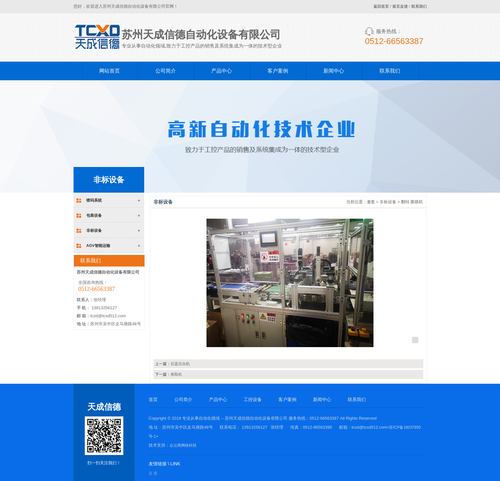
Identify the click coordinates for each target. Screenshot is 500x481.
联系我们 (419, 6)
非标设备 (94, 230)
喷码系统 (94, 200)
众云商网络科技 (183, 445)
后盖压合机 (180, 364)
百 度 (153, 473)
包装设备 (94, 215)
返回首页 (381, 6)
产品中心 (221, 71)
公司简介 (165, 71)
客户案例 (278, 71)
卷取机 (176, 374)
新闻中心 (333, 71)
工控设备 (253, 399)
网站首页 (109, 71)
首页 (371, 202)
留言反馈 (400, 6)
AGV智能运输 (98, 245)
